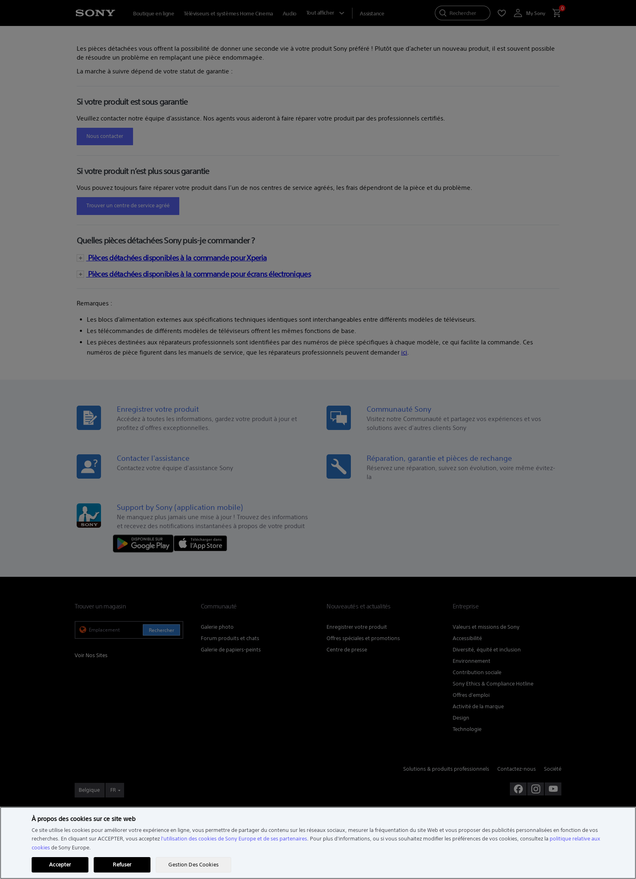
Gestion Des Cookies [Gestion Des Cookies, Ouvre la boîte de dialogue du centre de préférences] (193, 864)
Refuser (122, 864)
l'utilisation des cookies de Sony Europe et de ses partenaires (234, 838)
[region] (318, 843)
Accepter (60, 864)
